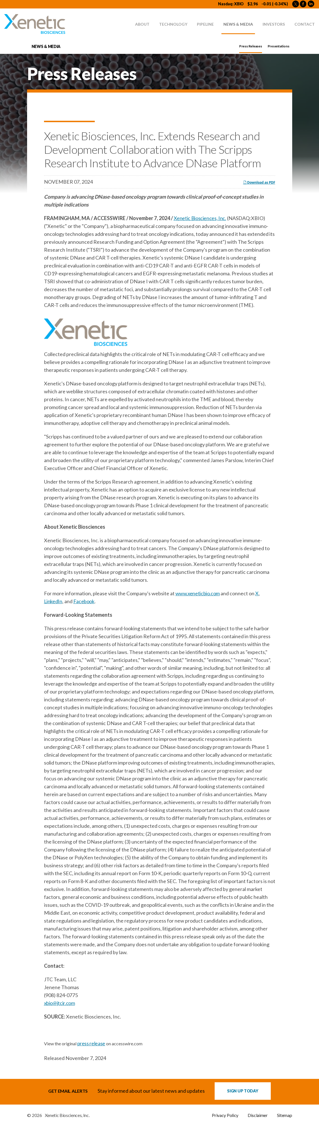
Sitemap (284, 1115)
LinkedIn (53, 601)
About (142, 24)
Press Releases (250, 46)
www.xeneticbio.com (197, 593)
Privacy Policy (225, 1115)
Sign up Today (242, 1090)
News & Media (238, 24)
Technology (173, 24)
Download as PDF (259, 182)
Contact (304, 24)
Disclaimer (258, 1115)
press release (91, 1043)
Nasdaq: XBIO (231, 3)
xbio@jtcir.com (59, 1003)
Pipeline (205, 24)
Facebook (83, 601)
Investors (274, 24)
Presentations (278, 46)
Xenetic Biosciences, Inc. (200, 218)
